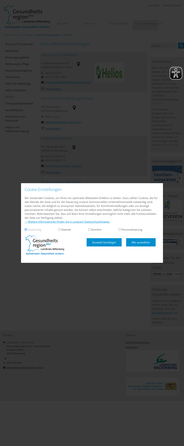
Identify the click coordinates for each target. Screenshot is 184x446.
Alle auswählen (141, 242)
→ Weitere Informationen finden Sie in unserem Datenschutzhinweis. (67, 221)
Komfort (96, 229)
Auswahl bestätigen (104, 242)
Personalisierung (132, 229)
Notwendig (34, 229)
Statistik (66, 229)
